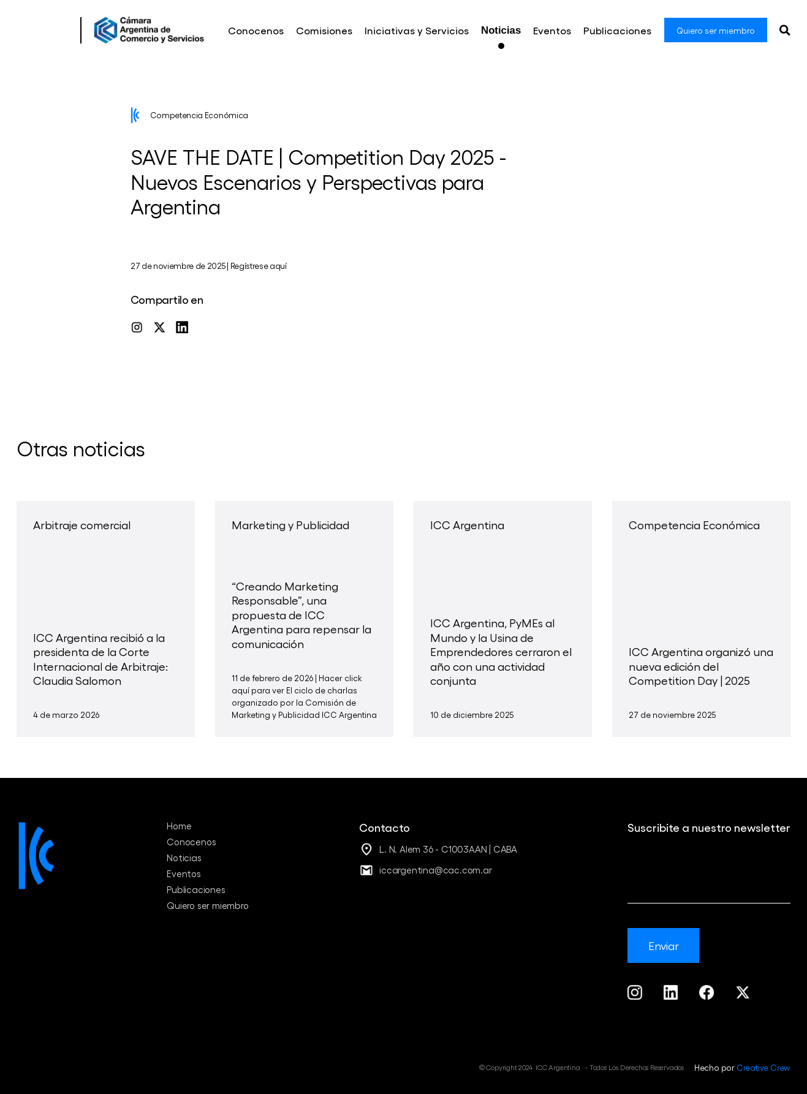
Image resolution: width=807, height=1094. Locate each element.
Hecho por (742, 1067)
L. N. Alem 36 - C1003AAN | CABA (448, 848)
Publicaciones (196, 889)
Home (179, 825)
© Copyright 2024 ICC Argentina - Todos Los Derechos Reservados (581, 1067)
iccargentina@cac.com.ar (435, 869)
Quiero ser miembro (207, 905)
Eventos (184, 873)
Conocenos (191, 841)
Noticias (184, 857)
